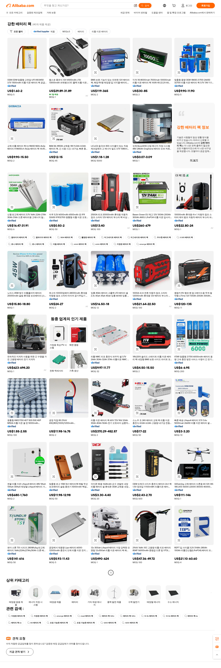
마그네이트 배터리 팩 (111, 237)
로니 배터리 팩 (15, 244)
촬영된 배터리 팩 (86, 237)
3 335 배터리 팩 (185, 237)
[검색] (145, 5)
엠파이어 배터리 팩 (17, 237)
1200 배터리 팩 (108, 623)
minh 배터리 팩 (78, 244)
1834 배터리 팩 (65, 237)
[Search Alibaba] (87, 5)
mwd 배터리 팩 (85, 616)
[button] (135, 5)
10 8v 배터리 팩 (149, 616)
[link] (217, 639)
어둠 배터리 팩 (57, 244)
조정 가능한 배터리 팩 (57, 623)
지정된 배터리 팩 (122, 244)
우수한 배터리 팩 (162, 237)
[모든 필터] (16, 31)
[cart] (174, 6)
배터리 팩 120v (106, 616)
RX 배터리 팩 (34, 623)
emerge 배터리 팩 (145, 244)
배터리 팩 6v (191, 616)
